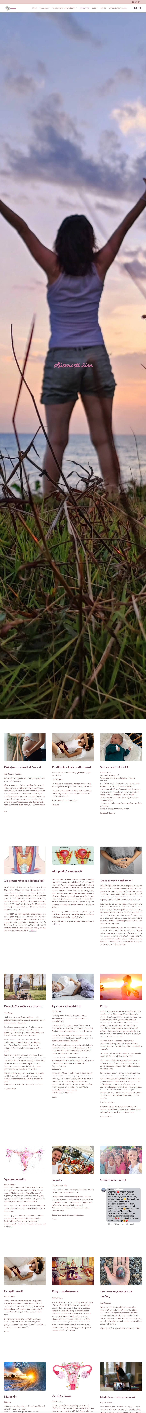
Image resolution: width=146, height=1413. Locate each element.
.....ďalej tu (32, 931)
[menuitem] (39, 8)
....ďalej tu (55, 924)
